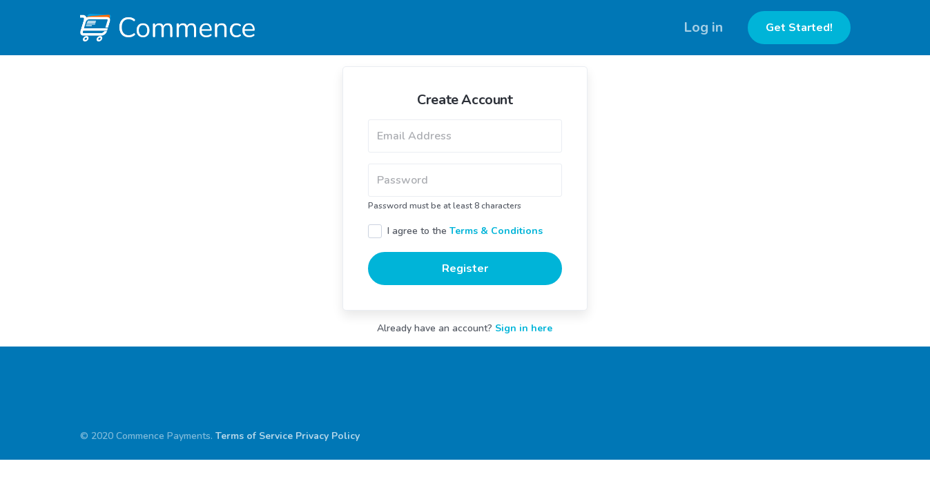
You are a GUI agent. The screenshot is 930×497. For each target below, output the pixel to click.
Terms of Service (254, 435)
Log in (703, 27)
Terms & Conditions (496, 230)
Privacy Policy (328, 435)
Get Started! (799, 27)
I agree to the (465, 230)
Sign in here (523, 328)
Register (465, 268)
